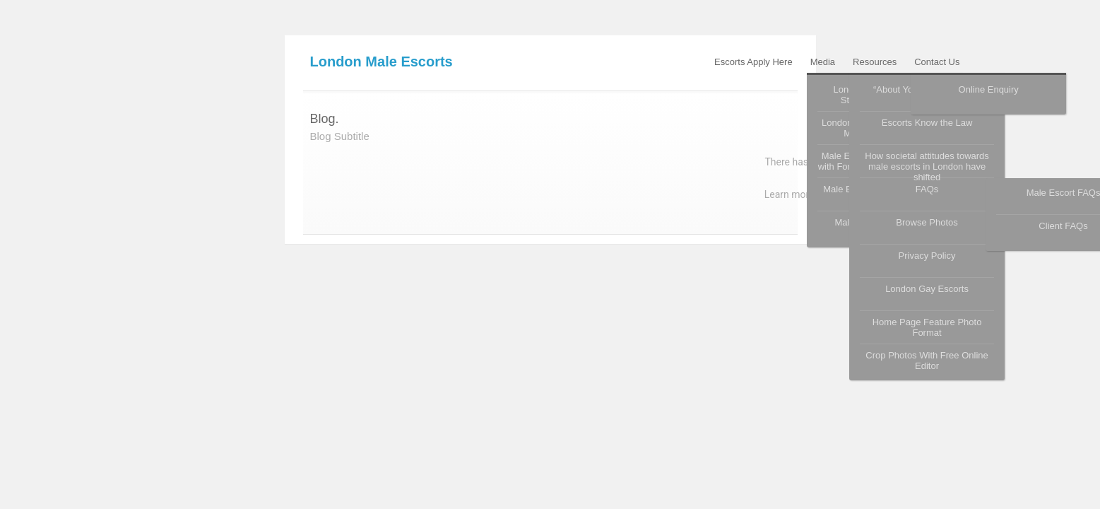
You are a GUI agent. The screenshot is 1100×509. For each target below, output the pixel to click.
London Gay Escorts (927, 288)
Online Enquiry (989, 89)
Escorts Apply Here (753, 62)
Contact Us (936, 62)
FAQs (927, 189)
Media (822, 62)
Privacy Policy (927, 255)
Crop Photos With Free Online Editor (926, 360)
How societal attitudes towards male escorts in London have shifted (927, 164)
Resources (875, 62)
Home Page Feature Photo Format (927, 327)
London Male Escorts (381, 61)
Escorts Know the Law (927, 122)
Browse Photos (926, 222)
